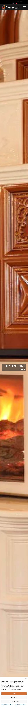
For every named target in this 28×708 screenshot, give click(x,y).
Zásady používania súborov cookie (7, 705)
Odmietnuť (14, 697)
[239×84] (11, 7)
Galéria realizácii (14, 1)
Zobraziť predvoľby (14, 701)
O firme (7, 1)
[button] (26, 678)
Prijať (14, 693)
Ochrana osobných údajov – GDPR (20, 705)
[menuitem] (24, 7)
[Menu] (24, 7)
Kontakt (21, 1)
